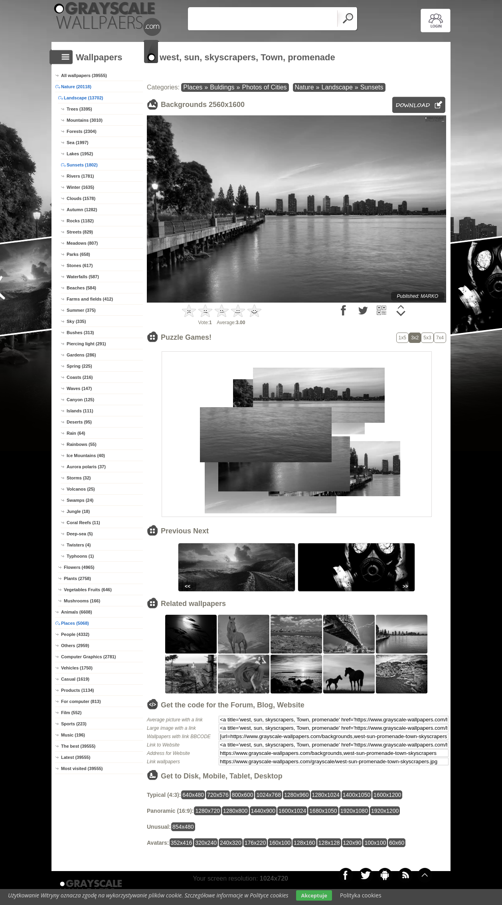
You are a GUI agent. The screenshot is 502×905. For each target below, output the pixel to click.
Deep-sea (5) (80, 533)
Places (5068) (75, 623)
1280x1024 (326, 795)
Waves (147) (79, 388)
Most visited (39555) (82, 768)
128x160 (304, 843)
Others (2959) (75, 645)
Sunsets (371, 87)
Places (192, 87)
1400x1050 (356, 795)
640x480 (193, 795)
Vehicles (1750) (77, 667)
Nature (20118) (76, 86)
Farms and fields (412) (90, 299)
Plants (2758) (77, 578)
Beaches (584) (81, 287)
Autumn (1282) (82, 209)
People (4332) (75, 634)
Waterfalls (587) (83, 276)
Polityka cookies (360, 895)
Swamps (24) (80, 500)
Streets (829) (80, 232)
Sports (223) (74, 723)
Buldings (222, 87)
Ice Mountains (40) (86, 455)
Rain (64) (76, 433)
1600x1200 (387, 795)
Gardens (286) (81, 354)
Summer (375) (81, 310)
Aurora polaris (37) (86, 466)
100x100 (375, 843)
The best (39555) (78, 746)
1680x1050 (323, 811)
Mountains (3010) (85, 120)
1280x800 (235, 811)
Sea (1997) (77, 142)
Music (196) (73, 735)
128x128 (329, 843)
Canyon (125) (80, 399)
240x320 (230, 843)
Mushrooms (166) (82, 600)
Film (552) (71, 712)
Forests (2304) (82, 131)
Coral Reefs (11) (83, 522)
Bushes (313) (80, 332)
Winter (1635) (80, 187)
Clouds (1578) (81, 198)
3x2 (415, 338)
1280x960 (296, 795)
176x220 (255, 843)
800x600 (242, 795)
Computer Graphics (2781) (88, 656)
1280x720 (207, 811)
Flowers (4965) (79, 567)
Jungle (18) (78, 511)
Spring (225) (79, 366)
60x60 (396, 843)
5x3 (427, 338)
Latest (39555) (75, 757)
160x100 (280, 843)
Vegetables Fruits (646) (88, 589)
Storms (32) (79, 477)
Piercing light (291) (86, 343)
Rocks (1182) (80, 220)
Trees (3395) (79, 109)
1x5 (402, 338)
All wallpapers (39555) (84, 75)
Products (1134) (77, 690)
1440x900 (263, 811)
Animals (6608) (76, 612)
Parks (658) (78, 254)
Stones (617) (80, 265)
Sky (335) (76, 321)
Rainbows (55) (82, 444)
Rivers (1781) (80, 176)
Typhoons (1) (80, 556)
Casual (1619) (75, 679)
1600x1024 (292, 811)
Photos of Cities (264, 87)
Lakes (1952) (80, 153)
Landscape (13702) (83, 97)
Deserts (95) (79, 422)
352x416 (181, 843)
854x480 (183, 827)
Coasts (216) (80, 377)
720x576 (218, 795)
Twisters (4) (79, 545)
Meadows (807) (82, 243)
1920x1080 (354, 811)
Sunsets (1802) (82, 164)
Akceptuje (314, 895)
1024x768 (268, 795)
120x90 (352, 843)
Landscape (336, 87)
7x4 (440, 338)
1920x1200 (385, 811)
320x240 (206, 843)
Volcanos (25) (81, 489)
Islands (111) (80, 410)
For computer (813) (81, 701)
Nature (304, 87)
